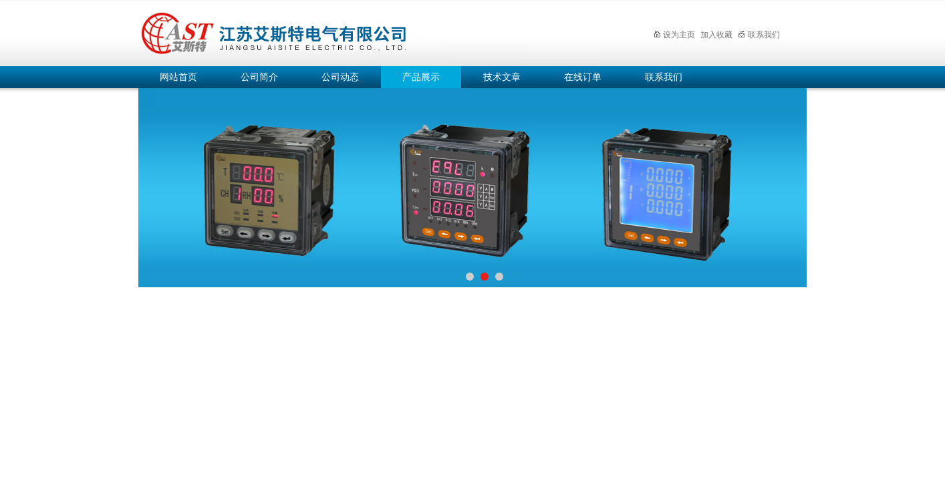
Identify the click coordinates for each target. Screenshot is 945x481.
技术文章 (502, 77)
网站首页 (178, 77)
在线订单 (582, 77)
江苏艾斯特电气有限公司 (372, 31)
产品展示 (421, 77)
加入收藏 (716, 34)
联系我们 (759, 34)
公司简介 (259, 77)
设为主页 (674, 34)
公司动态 (340, 77)
